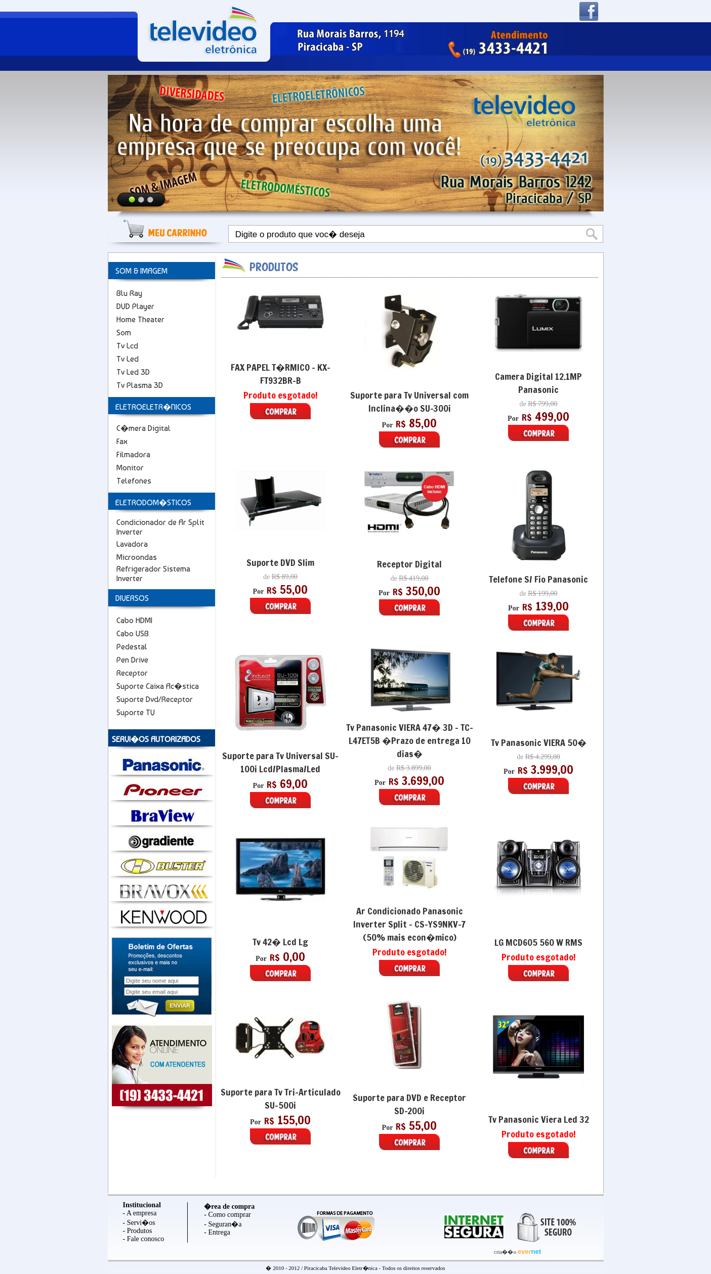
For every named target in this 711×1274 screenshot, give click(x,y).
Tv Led (127, 359)
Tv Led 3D (133, 372)
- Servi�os (139, 1222)
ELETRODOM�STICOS (153, 502)
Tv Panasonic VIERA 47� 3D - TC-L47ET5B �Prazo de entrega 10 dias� (409, 740)
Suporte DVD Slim (280, 562)
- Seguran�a (222, 1224)
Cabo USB (132, 633)
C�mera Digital (143, 428)
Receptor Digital (409, 563)
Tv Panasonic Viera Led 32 (538, 1119)
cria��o (506, 1252)
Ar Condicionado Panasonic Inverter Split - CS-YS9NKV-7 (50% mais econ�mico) (409, 924)
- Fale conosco (143, 1239)
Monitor (130, 467)
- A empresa (140, 1213)
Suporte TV (135, 712)
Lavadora (132, 544)
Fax (122, 441)
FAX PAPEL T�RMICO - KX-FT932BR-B (280, 374)
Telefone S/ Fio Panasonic (538, 579)
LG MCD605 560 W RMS (538, 942)
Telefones (133, 481)
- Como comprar (227, 1214)
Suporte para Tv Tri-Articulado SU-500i (281, 1098)
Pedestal (131, 646)
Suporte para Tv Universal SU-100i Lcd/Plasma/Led (280, 762)
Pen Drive (132, 660)
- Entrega (217, 1232)
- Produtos (137, 1231)
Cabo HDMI (134, 620)
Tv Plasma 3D (139, 385)
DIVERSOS (132, 598)
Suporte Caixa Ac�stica (157, 686)
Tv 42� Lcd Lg (280, 941)
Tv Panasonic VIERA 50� (539, 742)
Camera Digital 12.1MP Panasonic (538, 383)
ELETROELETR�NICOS (153, 407)
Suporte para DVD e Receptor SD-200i (409, 1104)
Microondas (136, 557)
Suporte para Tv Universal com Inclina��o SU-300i (409, 401)
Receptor (132, 673)
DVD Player (135, 306)
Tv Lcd (127, 345)
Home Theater (140, 319)
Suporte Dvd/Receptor (154, 699)
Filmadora (133, 454)
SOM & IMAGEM (141, 271)
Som (123, 332)
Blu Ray (129, 293)
